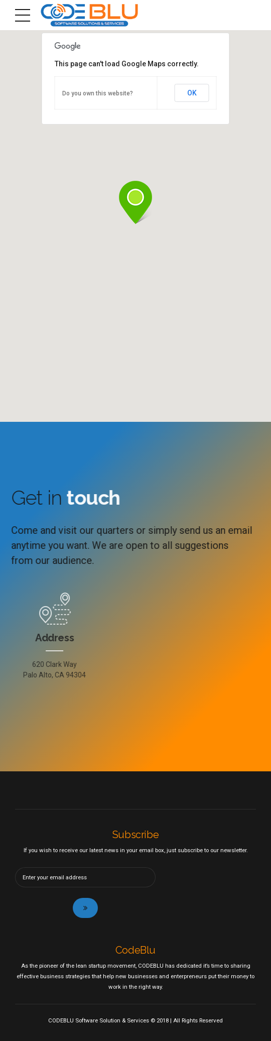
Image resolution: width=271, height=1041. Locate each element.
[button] (135, 203)
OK (192, 93)
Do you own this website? (97, 93)
